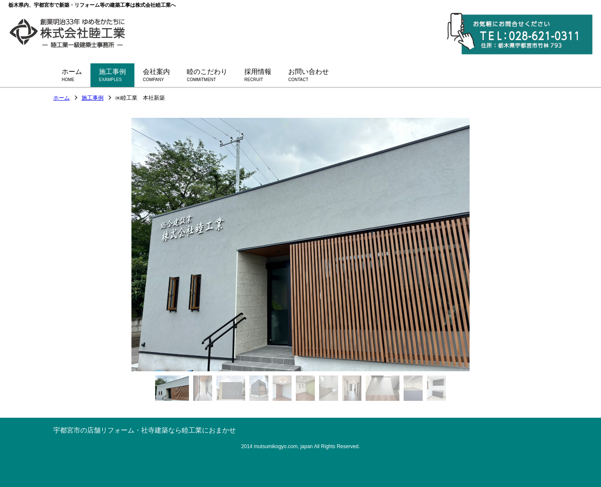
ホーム (61, 98)
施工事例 (93, 98)
